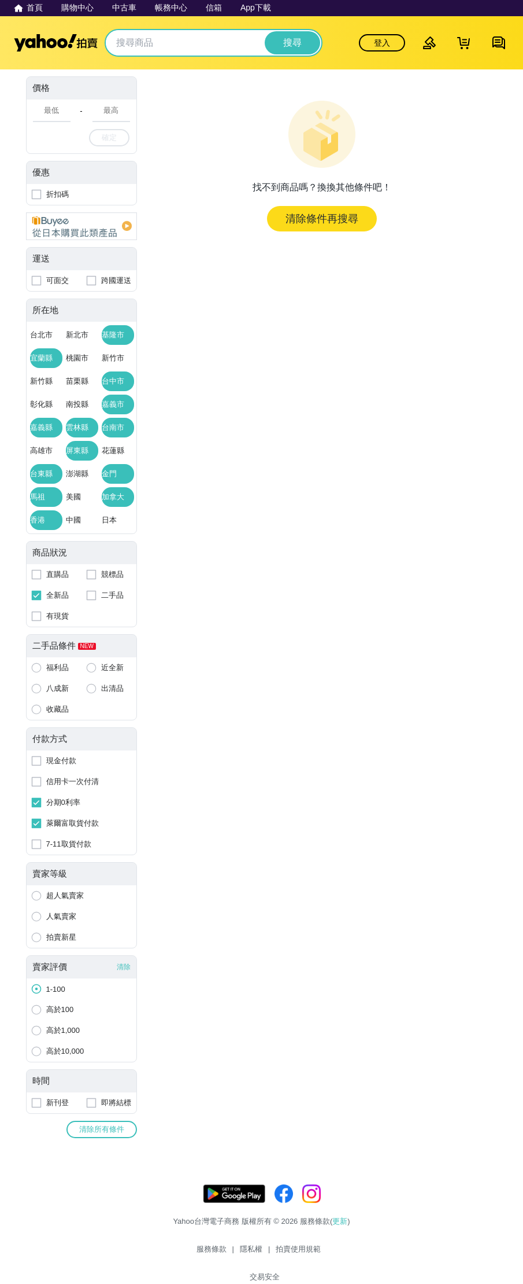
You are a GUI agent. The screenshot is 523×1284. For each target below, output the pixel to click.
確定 (109, 137)
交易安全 (331, 1253)
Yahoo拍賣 (56, 43)
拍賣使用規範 (279, 1253)
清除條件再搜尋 (321, 219)
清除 (124, 967)
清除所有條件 (101, 1129)
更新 (339, 1232)
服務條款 (192, 1253)
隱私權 (232, 1253)
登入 (382, 42)
